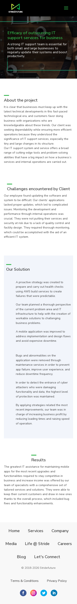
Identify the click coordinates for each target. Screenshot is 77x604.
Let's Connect (47, 556)
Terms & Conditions (24, 581)
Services (35, 530)
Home (14, 530)
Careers (65, 543)
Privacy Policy (57, 581)
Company (60, 530)
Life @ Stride (37, 543)
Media (11, 543)
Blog (21, 556)
